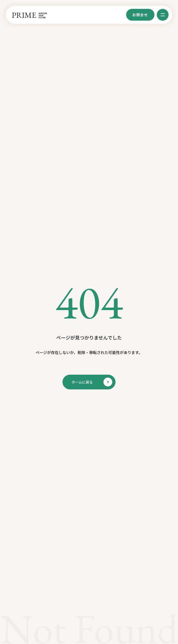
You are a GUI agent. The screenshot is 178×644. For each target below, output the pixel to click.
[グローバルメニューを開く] (163, 15)
